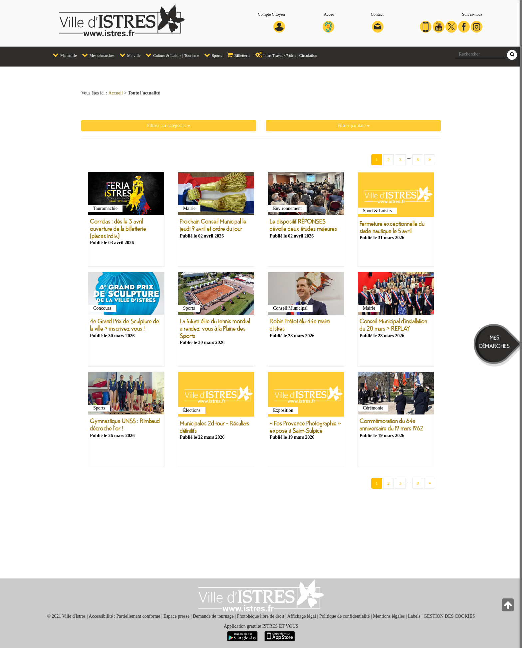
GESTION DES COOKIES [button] (449, 616)
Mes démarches (97, 55)
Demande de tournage (213, 616)
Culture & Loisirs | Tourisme (170, 55)
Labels (414, 616)
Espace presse (176, 616)
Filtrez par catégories (168, 125)
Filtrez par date (353, 125)
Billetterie (237, 55)
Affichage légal (301, 616)
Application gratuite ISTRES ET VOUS (261, 626)
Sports (211, 55)
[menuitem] (62, 55)
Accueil (115, 92)
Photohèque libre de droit (260, 616)
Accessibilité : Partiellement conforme (124, 616)
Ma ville (128, 55)
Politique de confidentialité (344, 616)
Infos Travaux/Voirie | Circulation (284, 55)
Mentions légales (388, 616)
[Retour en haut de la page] (508, 606)
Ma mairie (63, 55)
